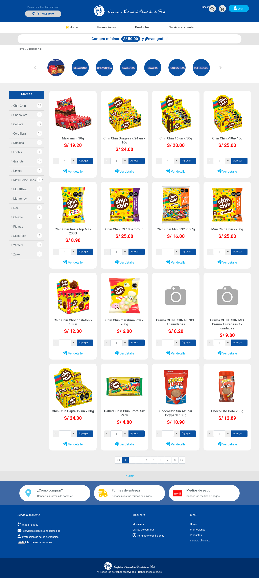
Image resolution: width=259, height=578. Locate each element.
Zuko (15, 254)
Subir (129, 475)
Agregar (83, 160)
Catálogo (32, 48)
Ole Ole (17, 217)
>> (181, 460)
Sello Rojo (18, 236)
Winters (17, 245)
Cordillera (18, 133)
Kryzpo (16, 171)
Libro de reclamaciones (35, 542)
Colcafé (17, 124)
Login (239, 8)
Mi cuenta (138, 524)
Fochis (16, 152)
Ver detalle (73, 171)
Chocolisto (19, 115)
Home (77, 27)
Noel (15, 208)
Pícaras (17, 226)
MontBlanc (19, 189)
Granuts (17, 161)
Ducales (17, 143)
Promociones (106, 27)
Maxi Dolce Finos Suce (27, 180)
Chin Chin (18, 106)
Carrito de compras (144, 529)
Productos (142, 27)
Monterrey (19, 198)
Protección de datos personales (40, 536)
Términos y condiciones (148, 535)
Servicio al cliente (181, 27)
